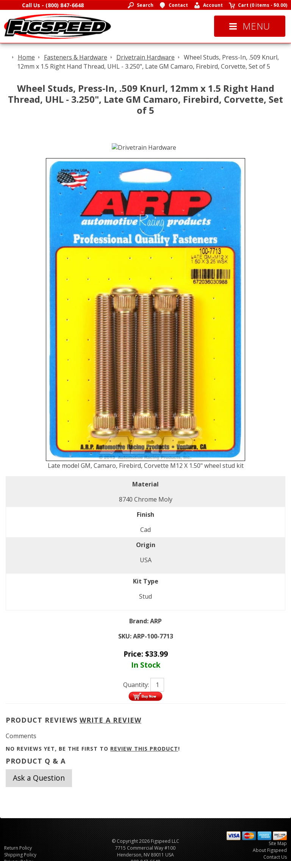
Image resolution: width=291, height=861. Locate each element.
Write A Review (110, 720)
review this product (144, 748)
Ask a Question (39, 778)
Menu (249, 26)
